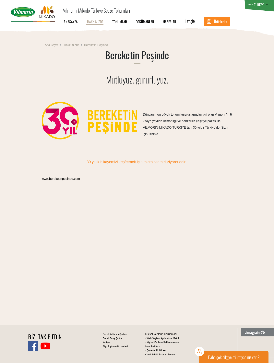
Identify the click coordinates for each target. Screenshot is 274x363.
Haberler (169, 21)
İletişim (190, 21)
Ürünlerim (220, 21)
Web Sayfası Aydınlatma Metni (163, 338)
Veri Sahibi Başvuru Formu (161, 354)
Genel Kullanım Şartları (115, 334)
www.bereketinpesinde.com (61, 178)
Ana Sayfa (51, 44)
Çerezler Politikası (156, 350)
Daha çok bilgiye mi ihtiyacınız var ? (233, 357)
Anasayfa (70, 21)
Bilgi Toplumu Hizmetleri (115, 346)
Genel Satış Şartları (113, 338)
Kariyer (106, 342)
